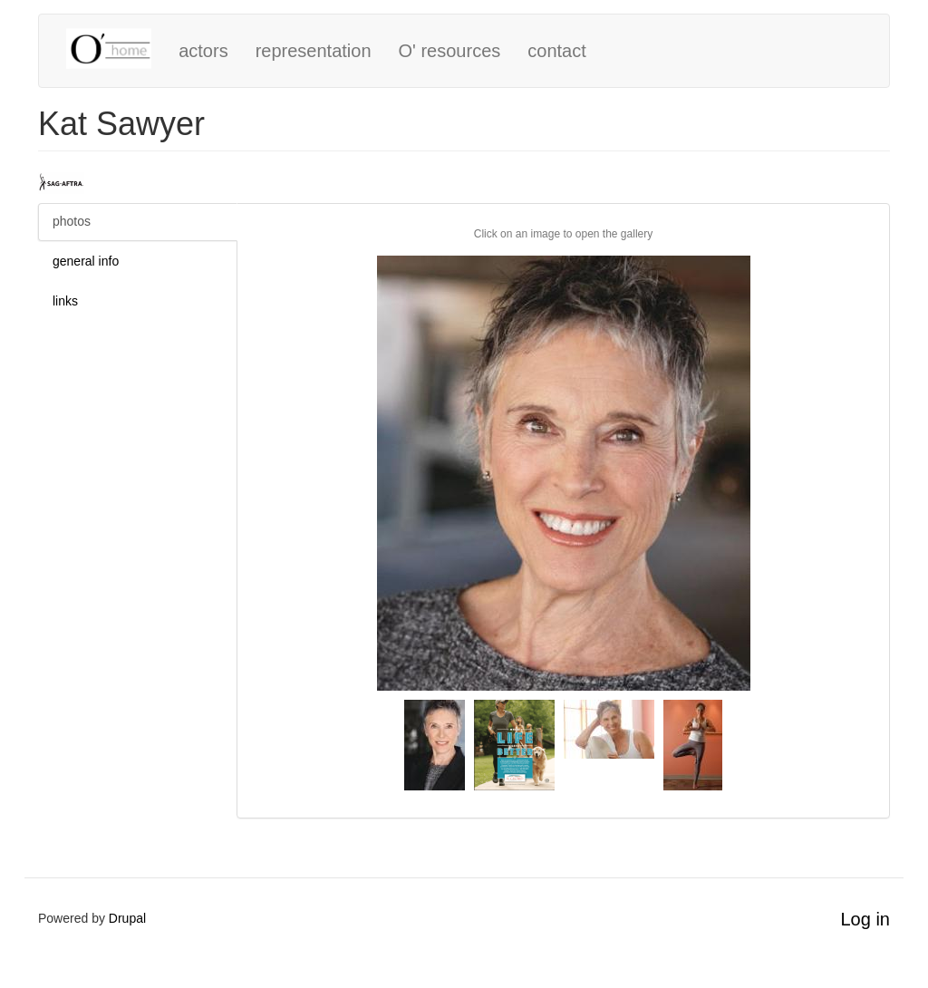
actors (203, 51)
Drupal (127, 918)
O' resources (450, 51)
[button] (563, 473)
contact (556, 51)
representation (314, 51)
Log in (866, 919)
